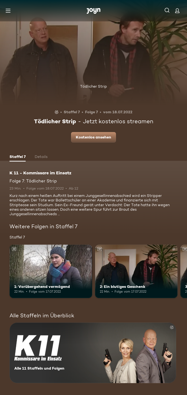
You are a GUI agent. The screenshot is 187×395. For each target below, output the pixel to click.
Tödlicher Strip (93, 86)
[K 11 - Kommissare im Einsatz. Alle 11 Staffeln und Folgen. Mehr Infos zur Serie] (93, 353)
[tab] (18, 157)
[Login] (177, 10)
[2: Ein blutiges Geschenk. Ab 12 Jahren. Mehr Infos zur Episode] (136, 271)
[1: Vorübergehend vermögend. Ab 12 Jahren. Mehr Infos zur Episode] (51, 271)
